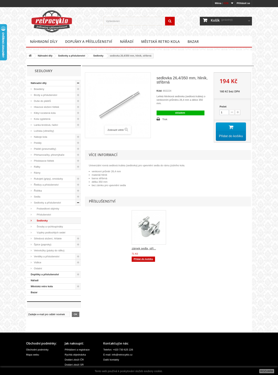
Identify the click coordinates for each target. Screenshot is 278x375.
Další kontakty (111, 359)
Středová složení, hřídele (47, 238)
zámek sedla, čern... (145, 249)
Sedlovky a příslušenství (71, 55)
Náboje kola (40, 136)
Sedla (36, 196)
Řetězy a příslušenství (46, 184)
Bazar (193, 41)
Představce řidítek (43, 160)
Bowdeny (38, 89)
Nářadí (126, 41)
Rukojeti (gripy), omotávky (48, 178)
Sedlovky (97, 55)
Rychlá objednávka (75, 354)
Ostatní (37, 268)
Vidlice (37, 262)
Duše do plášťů (42, 101)
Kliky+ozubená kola (44, 112)
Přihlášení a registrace (77, 349)
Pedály (37, 142)
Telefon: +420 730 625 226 (118, 349)
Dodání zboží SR (74, 364)
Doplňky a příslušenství (88, 41)
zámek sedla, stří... (182, 249)
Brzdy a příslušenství (45, 95)
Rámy (37, 172)
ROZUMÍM (266, 371)
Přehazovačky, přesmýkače (48, 154)
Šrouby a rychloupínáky (48, 226)
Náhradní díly (43, 41)
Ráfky (36, 166)
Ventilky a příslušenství (46, 256)
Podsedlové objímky (46, 208)
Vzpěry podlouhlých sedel (49, 232)
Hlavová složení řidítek (46, 107)
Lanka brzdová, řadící (45, 124)
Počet (223, 106)
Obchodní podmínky (37, 349)
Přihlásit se (243, 3)
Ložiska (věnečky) (43, 130)
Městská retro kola (160, 41)
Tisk (164, 119)
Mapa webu (32, 354)
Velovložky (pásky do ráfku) (48, 250)
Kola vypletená (41, 118)
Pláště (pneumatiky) (44, 148)
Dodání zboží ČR (74, 359)
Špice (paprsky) (42, 244)
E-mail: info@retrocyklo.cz (117, 354)
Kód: (159, 90)
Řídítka (37, 190)
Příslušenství (42, 214)
